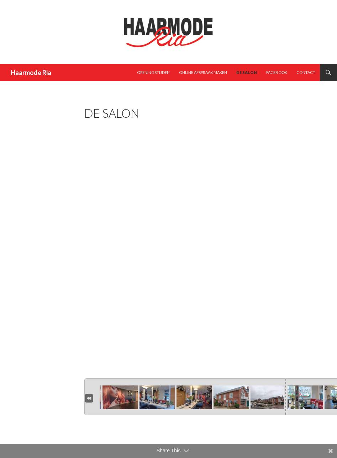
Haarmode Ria (31, 72)
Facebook (276, 72)
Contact (305, 72)
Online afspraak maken (203, 72)
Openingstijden (153, 72)
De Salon (246, 72)
